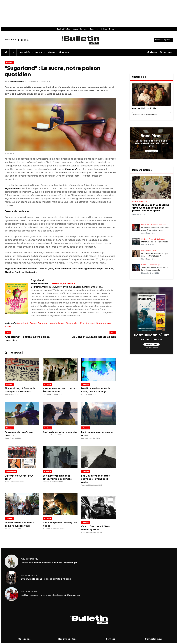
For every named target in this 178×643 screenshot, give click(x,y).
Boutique (166, 52)
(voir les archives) (152, 347)
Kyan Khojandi (87, 323)
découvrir (151, 151)
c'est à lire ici (151, 344)
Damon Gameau (38, 323)
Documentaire (104, 323)
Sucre (8, 326)
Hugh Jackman (56, 323)
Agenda (64, 52)
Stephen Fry (72, 323)
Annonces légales (162, 40)
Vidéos (104, 29)
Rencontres (11, 471)
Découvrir (52, 52)
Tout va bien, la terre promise (60, 432)
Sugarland (22, 323)
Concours (94, 29)
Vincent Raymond (16, 81)
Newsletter (114, 29)
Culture (38, 52)
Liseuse (152, 52)
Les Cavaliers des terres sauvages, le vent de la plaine (95, 479)
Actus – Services (80, 29)
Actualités (25, 52)
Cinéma (9, 62)
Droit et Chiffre (63, 29)
